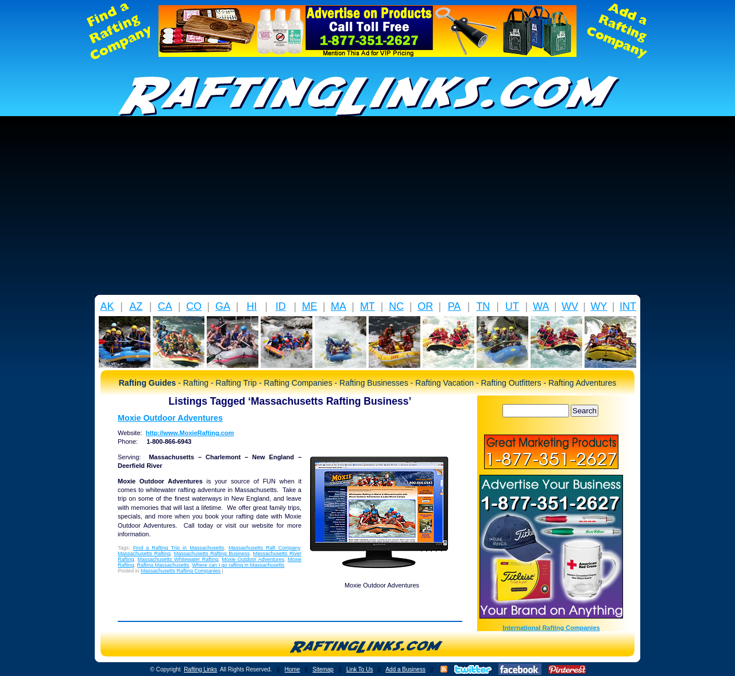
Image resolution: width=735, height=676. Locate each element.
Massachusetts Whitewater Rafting (178, 559)
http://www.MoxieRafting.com (190, 432)
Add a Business (405, 669)
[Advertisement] (367, 208)
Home (292, 669)
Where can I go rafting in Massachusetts (238, 565)
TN (483, 306)
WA (541, 306)
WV (570, 306)
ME (310, 306)
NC (396, 306)
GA (222, 306)
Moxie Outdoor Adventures (170, 417)
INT (628, 306)
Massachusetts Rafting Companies (180, 571)
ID (281, 306)
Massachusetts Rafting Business (212, 553)
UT (512, 306)
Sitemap (323, 669)
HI (251, 306)
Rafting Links (200, 669)
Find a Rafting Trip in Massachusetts (179, 548)
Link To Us (359, 669)
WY (598, 306)
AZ (135, 306)
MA (338, 306)
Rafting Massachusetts (163, 565)
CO (194, 306)
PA (454, 306)
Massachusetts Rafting (144, 553)
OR (425, 306)
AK (107, 306)
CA (165, 306)
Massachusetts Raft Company (264, 548)
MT (367, 306)
